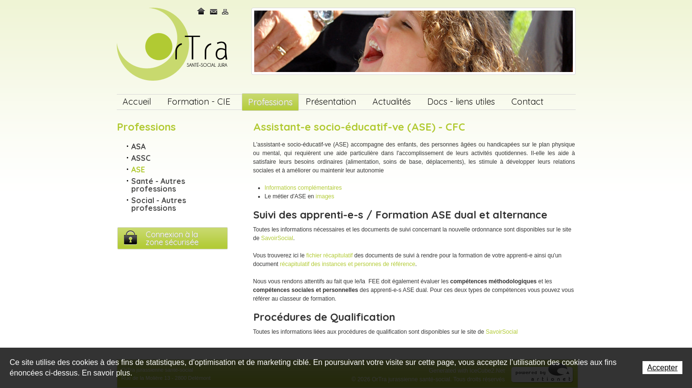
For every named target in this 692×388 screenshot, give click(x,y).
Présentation (331, 101)
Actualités (391, 101)
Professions (270, 102)
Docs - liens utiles (461, 101)
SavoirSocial (277, 238)
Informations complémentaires (303, 187)
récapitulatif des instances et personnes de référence (348, 264)
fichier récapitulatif (329, 255)
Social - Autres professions (158, 204)
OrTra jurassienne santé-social (173, 45)
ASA (138, 146)
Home (202, 11)
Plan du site (225, 11)
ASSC (140, 158)
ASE (138, 169)
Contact (214, 11)
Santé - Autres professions (158, 185)
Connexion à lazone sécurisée (172, 238)
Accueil (137, 101)
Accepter (662, 368)
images (325, 196)
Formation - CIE (198, 101)
